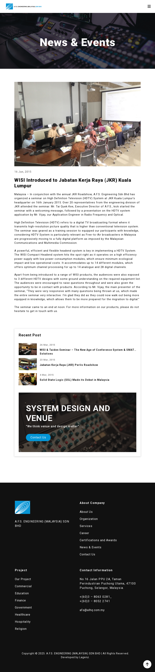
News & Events (90, 547)
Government (23, 607)
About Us (86, 512)
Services (86, 526)
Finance (20, 600)
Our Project (23, 579)
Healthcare (22, 614)
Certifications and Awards (98, 540)
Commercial (23, 586)
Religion (21, 629)
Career (84, 533)
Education (22, 593)
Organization (89, 519)
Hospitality (23, 621)
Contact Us (38, 437)
